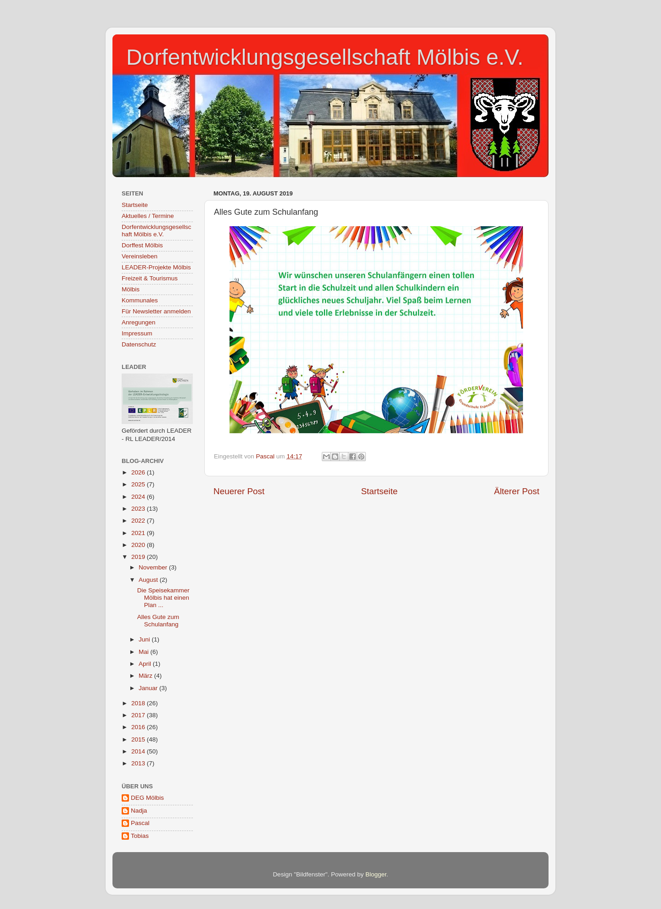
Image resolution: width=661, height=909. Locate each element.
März (146, 675)
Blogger (376, 874)
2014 (139, 751)
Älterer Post (516, 491)
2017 (139, 715)
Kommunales (140, 300)
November (154, 567)
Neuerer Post (238, 491)
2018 (139, 703)
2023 (139, 508)
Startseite (379, 491)
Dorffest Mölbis (142, 245)
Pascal (140, 823)
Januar (149, 688)
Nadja (139, 810)
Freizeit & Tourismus (150, 278)
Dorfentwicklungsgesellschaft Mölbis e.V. (324, 57)
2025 (139, 484)
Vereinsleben (139, 256)
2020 (139, 544)
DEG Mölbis (147, 797)
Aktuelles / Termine (148, 215)
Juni (145, 639)
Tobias (140, 835)
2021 (139, 533)
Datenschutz (139, 344)
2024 (139, 496)
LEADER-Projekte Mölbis (156, 267)
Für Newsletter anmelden (156, 311)
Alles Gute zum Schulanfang (158, 620)
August (149, 579)
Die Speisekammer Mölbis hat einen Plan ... (163, 597)
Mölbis (131, 289)
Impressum (137, 333)
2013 (139, 763)
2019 (139, 556)
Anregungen (139, 322)
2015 (139, 739)
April (146, 663)
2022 (139, 520)
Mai (145, 651)
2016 (139, 727)
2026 (139, 472)
